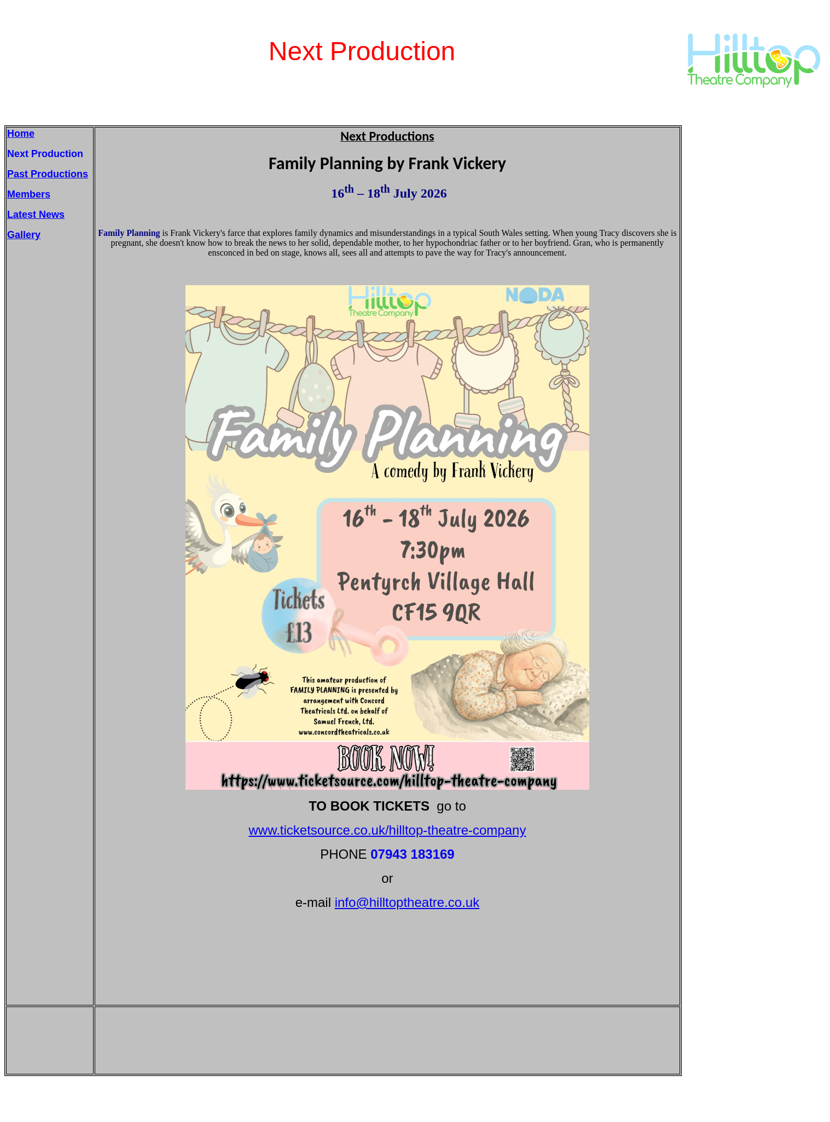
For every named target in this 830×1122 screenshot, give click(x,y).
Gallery (23, 234)
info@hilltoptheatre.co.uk (407, 902)
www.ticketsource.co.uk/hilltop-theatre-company (387, 830)
